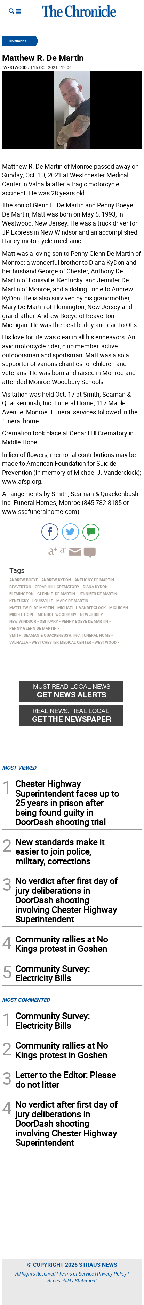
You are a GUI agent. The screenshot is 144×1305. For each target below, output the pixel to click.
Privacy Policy (112, 1273)
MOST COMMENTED (26, 999)
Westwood (15, 67)
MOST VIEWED (19, 767)
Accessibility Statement (72, 1280)
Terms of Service (76, 1273)
